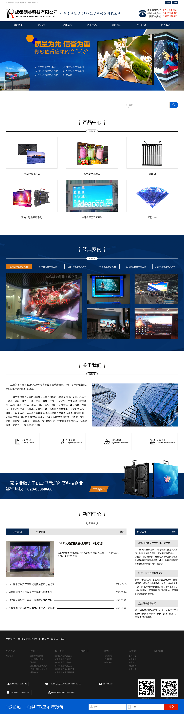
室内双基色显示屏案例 (64, 669)
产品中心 (42, 25)
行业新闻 (40, 532)
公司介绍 (132, 656)
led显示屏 (44, 639)
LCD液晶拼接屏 (36, 659)
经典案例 (67, 25)
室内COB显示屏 (37, 656)
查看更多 (92, 131)
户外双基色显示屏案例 (64, 672)
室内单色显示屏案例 (63, 662)
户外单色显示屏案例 (63, 666)
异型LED (34, 672)
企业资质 (132, 662)
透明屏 (33, 662)
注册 (175, 3)
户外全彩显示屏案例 (63, 659)
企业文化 (132, 659)
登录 (168, 3)
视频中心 (92, 25)
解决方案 (108, 662)
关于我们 (141, 25)
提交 (171, 706)
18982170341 (14, 692)
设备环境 (132, 669)
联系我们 (165, 25)
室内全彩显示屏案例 (63, 656)
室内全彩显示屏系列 (38, 666)
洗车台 (63, 639)
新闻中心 (116, 25)
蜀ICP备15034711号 (27, 639)
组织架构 (132, 666)
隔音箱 (54, 639)
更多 (122, 531)
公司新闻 (17, 532)
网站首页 (18, 25)
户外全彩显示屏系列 (38, 669)
